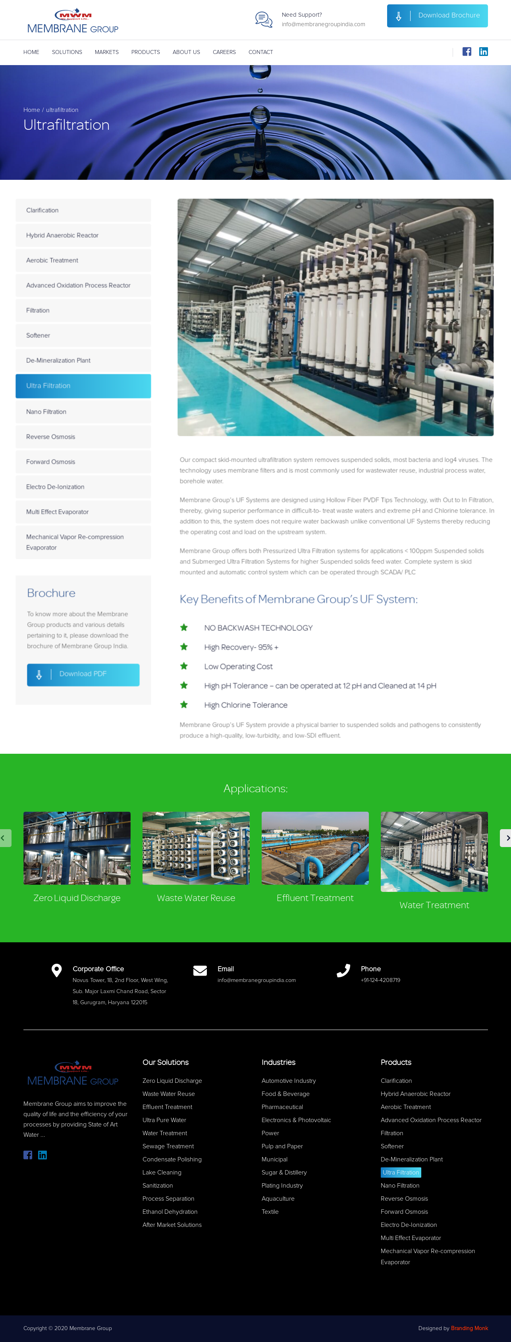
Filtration (68, 332)
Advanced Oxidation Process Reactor (103, 310)
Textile (270, 1212)
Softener (68, 353)
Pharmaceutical (282, 1107)
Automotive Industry (289, 1081)
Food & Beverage (286, 1094)
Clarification (71, 245)
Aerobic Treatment (80, 288)
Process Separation (169, 1199)
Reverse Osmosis (79, 441)
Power (270, 1133)
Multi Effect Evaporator (85, 505)
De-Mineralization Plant (85, 375)
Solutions (67, 52)
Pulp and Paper (282, 1146)
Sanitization (158, 1185)
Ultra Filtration (77, 397)
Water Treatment (434, 905)
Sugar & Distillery (284, 1172)
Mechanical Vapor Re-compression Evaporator (100, 531)
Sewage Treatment (168, 1146)
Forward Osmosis (79, 462)
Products (145, 52)
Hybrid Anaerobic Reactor (89, 267)
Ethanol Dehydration (170, 1212)
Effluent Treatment (315, 898)
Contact (261, 52)
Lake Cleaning (162, 1172)
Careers (224, 52)
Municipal (274, 1159)
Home (31, 52)
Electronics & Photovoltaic (296, 1120)
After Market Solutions (172, 1225)
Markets (107, 52)
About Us (186, 52)
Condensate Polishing (172, 1159)
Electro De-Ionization (83, 484)
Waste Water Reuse (196, 898)
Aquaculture (278, 1199)
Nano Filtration (75, 419)
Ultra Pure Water (164, 1120)
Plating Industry (282, 1185)
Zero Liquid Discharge (77, 898)
